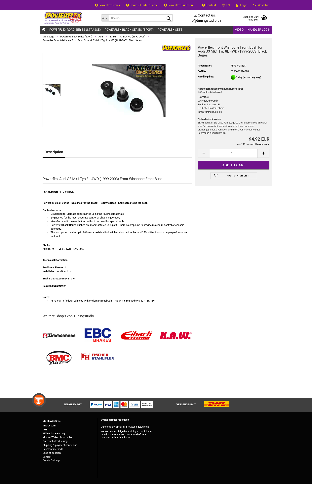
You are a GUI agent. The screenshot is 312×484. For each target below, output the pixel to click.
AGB (45, 429)
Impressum (49, 425)
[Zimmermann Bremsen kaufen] (59, 335)
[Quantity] (233, 153)
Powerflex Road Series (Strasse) (75, 29)
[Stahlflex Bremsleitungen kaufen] (97, 358)
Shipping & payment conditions (60, 445)
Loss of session (52, 452)
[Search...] (105, 18)
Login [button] (241, 5)
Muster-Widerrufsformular (57, 437)
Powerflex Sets (170, 29)
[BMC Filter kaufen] (59, 358)
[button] (226, 5)
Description (54, 152)
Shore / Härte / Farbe (142, 5)
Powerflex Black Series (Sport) (129, 29)
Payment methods (53, 449)
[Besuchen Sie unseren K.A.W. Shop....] (175, 335)
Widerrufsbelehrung (54, 433)
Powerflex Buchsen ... (180, 5)
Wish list (261, 5)
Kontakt (209, 5)
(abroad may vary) (252, 77)
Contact (47, 456)
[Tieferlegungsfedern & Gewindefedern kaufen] (136, 335)
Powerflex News (107, 5)
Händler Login (259, 29)
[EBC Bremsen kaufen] (97, 335)
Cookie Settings (51, 460)
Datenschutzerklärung (55, 441)
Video (239, 29)
